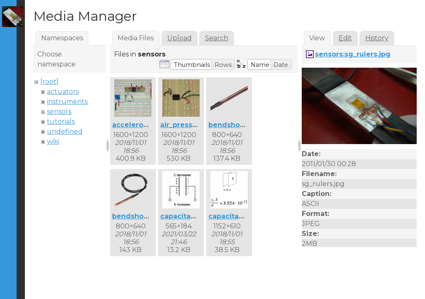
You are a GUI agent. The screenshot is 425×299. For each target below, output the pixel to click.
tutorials (61, 121)
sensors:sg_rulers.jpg (353, 54)
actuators (63, 92)
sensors (59, 111)
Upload (179, 38)
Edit (345, 38)
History (376, 38)
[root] (49, 82)
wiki (53, 141)
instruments (67, 101)
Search (216, 38)
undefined (65, 131)
